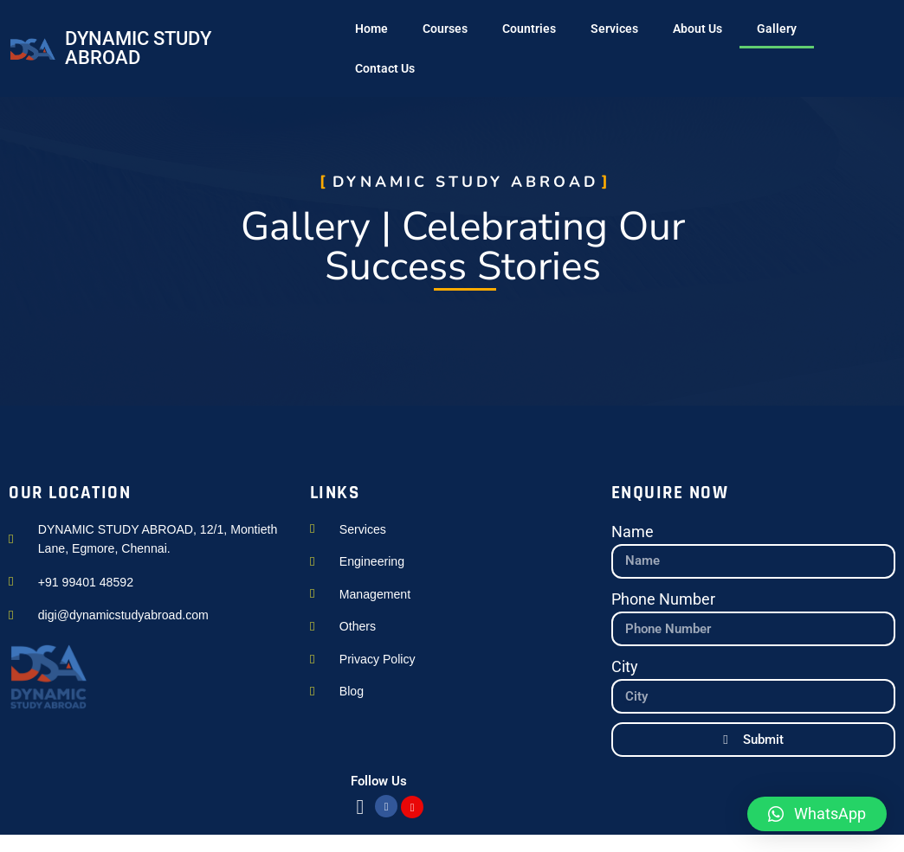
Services (614, 28)
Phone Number (663, 599)
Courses (445, 28)
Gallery (777, 28)
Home (371, 28)
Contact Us (385, 68)
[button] (817, 814)
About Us (697, 28)
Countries (529, 28)
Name (632, 532)
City (624, 667)
